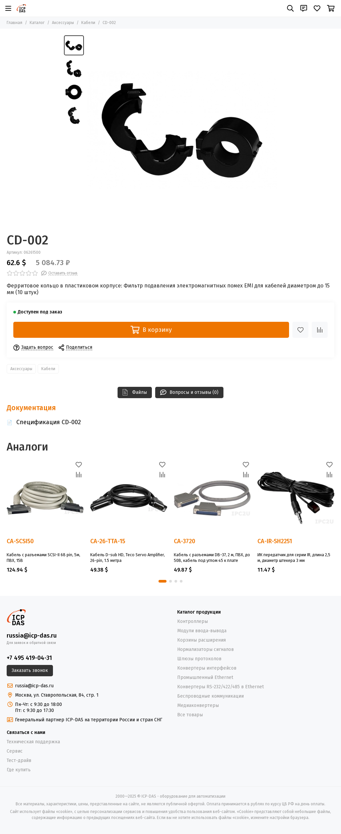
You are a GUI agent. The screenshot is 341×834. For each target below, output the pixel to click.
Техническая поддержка (33, 742)
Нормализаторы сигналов (205, 649)
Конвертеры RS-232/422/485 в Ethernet (220, 687)
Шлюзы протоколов (199, 659)
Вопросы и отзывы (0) (189, 392)
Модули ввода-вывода (201, 631)
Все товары (190, 715)
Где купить (19, 770)
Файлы (135, 392)
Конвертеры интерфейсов (206, 668)
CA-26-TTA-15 (107, 541)
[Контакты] (303, 8)
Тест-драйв (19, 760)
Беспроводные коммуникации (210, 696)
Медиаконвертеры (198, 705)
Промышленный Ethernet (205, 677)
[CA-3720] (212, 498)
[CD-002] (182, 130)
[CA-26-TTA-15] (128, 498)
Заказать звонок (30, 670)
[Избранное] (317, 8)
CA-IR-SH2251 (274, 541)
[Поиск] (290, 8)
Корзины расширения (201, 640)
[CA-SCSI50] (45, 498)
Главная (14, 22)
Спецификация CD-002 (48, 422)
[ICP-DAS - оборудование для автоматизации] (21, 8)
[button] (163, 581)
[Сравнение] (320, 330)
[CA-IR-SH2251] (295, 498)
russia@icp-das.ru (32, 635)
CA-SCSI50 (20, 541)
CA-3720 (184, 541)
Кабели (88, 22)
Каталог (37, 22)
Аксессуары (63, 22)
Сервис (15, 751)
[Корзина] (331, 8)
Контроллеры (192, 621)
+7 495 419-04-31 (29, 658)
